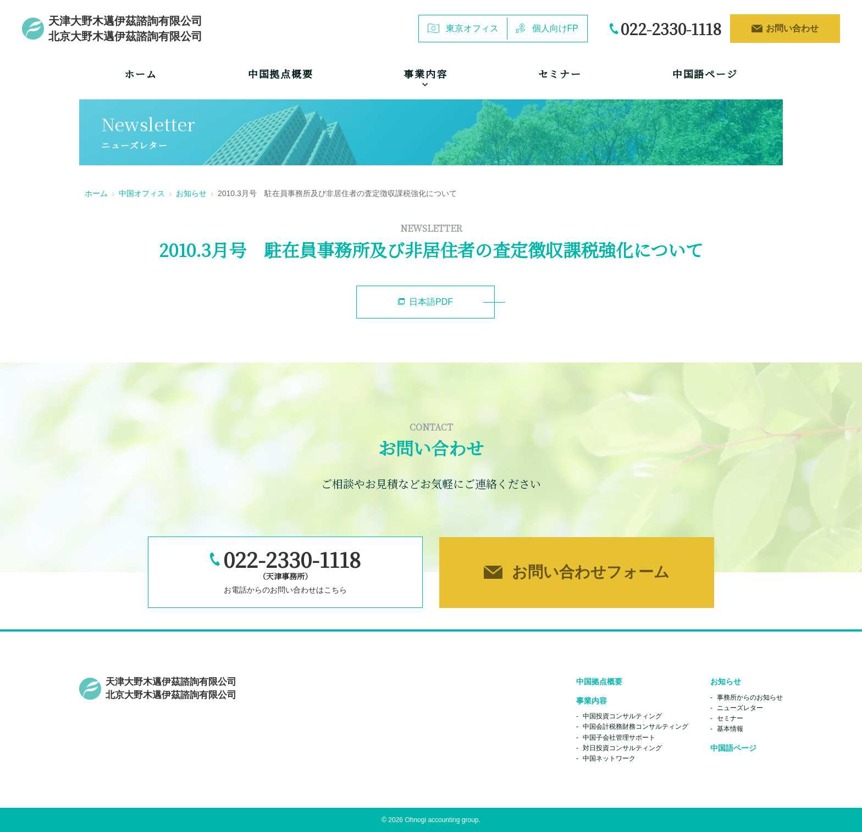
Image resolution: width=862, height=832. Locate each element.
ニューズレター (740, 708)
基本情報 (730, 729)
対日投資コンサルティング (622, 748)
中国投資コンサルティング (622, 716)
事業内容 (591, 700)
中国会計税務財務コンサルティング (635, 726)
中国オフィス (142, 193)
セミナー (560, 73)
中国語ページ (705, 73)
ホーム (140, 73)
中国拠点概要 (280, 73)
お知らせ (191, 193)
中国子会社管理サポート (619, 737)
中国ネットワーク (609, 758)
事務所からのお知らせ (750, 697)
